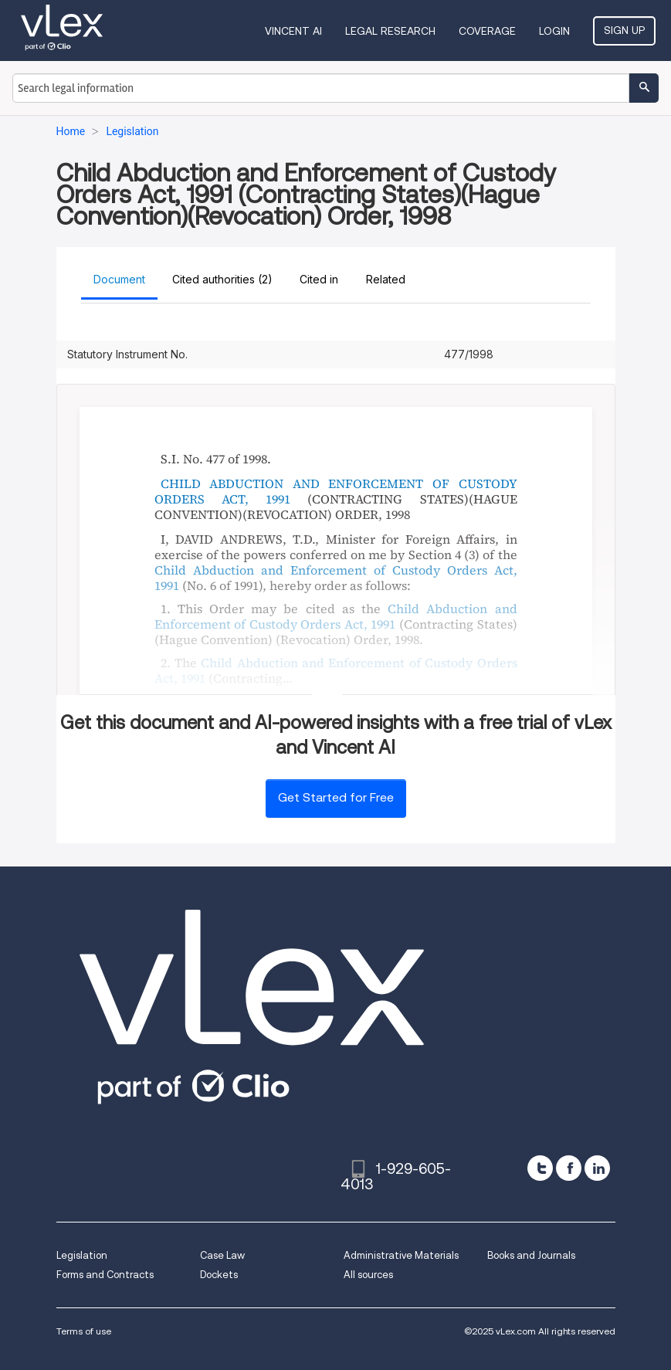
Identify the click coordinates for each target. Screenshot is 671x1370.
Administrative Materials (401, 1255)
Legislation (81, 1255)
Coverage (487, 31)
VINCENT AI (293, 31)
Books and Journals (531, 1255)
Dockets (219, 1274)
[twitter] (540, 1168)
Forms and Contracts (105, 1274)
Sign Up (624, 30)
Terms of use (83, 1331)
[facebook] (568, 1168)
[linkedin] (597, 1168)
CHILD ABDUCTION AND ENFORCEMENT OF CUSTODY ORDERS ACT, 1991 (335, 491)
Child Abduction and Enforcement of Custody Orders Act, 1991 (335, 577)
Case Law (222, 1255)
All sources (368, 1274)
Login (554, 31)
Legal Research (390, 31)
